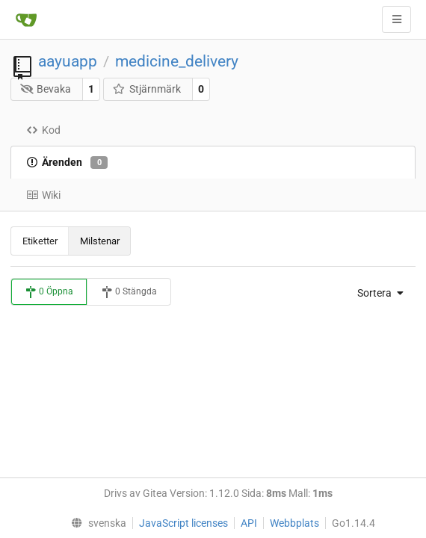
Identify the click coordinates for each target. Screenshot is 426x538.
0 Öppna (49, 292)
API (249, 523)
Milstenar (100, 241)
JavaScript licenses (183, 523)
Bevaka (46, 89)
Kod (43, 130)
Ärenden (67, 163)
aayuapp (67, 61)
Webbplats (294, 523)
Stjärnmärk (146, 89)
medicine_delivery (176, 61)
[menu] (377, 292)
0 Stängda (129, 292)
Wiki (43, 195)
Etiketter (40, 241)
